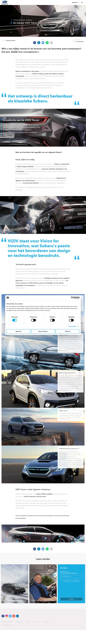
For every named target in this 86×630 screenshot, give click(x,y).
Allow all (67, 331)
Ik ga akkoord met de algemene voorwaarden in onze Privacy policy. (71, 580)
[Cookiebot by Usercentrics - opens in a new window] (72, 297)
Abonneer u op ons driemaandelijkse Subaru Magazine (68, 572)
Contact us (46, 621)
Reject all (18, 331)
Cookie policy (36, 621)
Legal (27, 621)
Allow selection (43, 331)
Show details (72, 326)
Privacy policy (19, 621)
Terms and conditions (7, 621)
